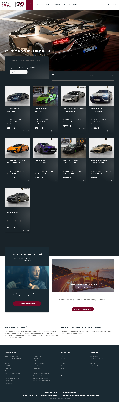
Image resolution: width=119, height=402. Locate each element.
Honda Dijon (8, 383)
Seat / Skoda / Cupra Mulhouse (41, 381)
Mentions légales (93, 356)
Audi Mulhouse (9, 371)
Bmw (62, 361)
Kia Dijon (35, 358)
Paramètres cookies (94, 366)
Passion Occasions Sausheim (41, 373)
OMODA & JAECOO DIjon (11, 356)
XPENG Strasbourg (10, 366)
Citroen (63, 363)
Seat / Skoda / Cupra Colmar (40, 376)
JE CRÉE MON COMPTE (82, 309)
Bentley (63, 358)
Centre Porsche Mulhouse (12, 378)
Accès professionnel (71, 5)
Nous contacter (93, 361)
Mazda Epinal (36, 368)
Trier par (92, 76)
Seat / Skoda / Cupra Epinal (40, 378)
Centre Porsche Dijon (10, 376)
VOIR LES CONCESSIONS (25, 303)
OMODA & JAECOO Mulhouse (13, 358)
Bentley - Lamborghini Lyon (12, 373)
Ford (62, 373)
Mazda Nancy (36, 371)
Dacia (62, 368)
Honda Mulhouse (37, 356)
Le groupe (38, 5)
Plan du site (92, 363)
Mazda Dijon (36, 366)
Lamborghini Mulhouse (39, 363)
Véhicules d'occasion (53, 5)
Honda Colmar (9, 381)
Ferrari (62, 371)
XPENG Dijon (8, 363)
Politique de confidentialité (96, 358)
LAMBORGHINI (14, 60)
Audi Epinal (8, 368)
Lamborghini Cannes (38, 361)
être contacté (18, 72)
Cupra (62, 366)
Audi (62, 356)
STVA (6, 361)
